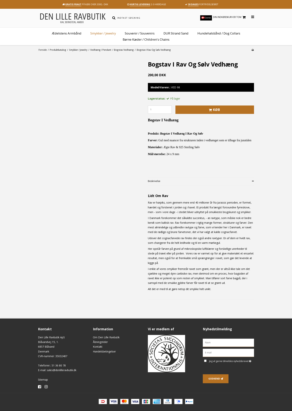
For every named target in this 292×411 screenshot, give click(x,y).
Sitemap (43, 379)
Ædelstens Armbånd (66, 33)
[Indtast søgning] (148, 18)
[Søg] (113, 18)
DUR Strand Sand (176, 33)
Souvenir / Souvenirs (140, 33)
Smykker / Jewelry (103, 33)
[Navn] (228, 342)
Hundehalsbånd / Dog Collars (218, 33)
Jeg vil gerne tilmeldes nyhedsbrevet (231, 360)
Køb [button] (214, 109)
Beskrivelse (154, 181)
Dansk (206, 17)
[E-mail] (228, 352)
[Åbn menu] (250, 17)
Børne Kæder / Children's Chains (146, 39)
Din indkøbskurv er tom (230, 17)
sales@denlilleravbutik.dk (61, 370)
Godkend (214, 378)
